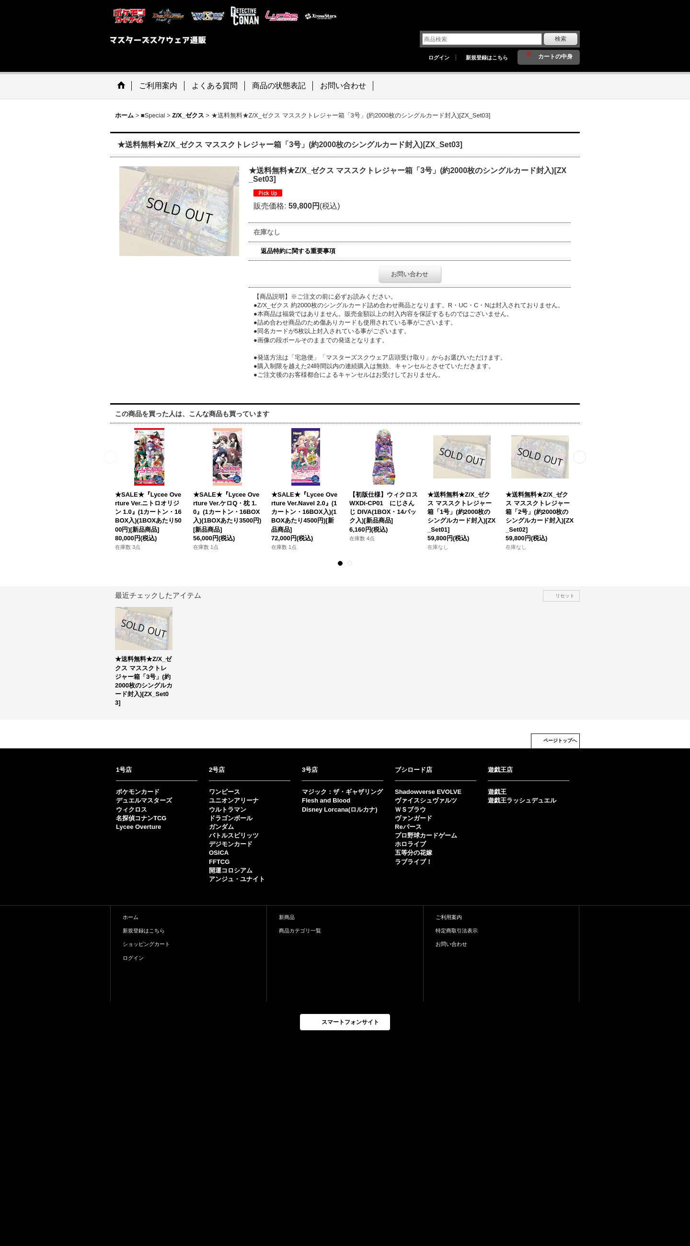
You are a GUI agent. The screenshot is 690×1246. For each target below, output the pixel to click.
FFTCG (219, 861)
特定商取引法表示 (457, 930)
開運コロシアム (231, 870)
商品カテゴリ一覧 (300, 930)
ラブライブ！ (413, 861)
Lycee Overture (138, 826)
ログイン (438, 57)
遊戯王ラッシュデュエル (522, 800)
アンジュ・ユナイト (237, 879)
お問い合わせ (409, 274)
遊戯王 (497, 791)
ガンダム (221, 826)
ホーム (130, 917)
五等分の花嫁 (413, 852)
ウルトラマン (227, 809)
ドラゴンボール (231, 818)
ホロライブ (410, 844)
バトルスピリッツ (234, 835)
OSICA (219, 852)
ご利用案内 (449, 917)
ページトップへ (560, 740)
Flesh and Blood (326, 800)
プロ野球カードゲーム (426, 835)
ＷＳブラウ (410, 809)
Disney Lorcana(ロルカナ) (339, 809)
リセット (565, 595)
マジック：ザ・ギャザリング (342, 791)
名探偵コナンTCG (141, 818)
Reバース (408, 826)
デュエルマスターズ (144, 800)
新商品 (287, 917)
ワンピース (224, 791)
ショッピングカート (146, 944)
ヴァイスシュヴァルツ (426, 800)
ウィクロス (131, 809)
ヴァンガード (413, 818)
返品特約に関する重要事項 (298, 251)
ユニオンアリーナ (234, 800)
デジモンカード (231, 844)
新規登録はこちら (487, 57)
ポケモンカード (138, 791)
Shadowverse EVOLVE (428, 791)
